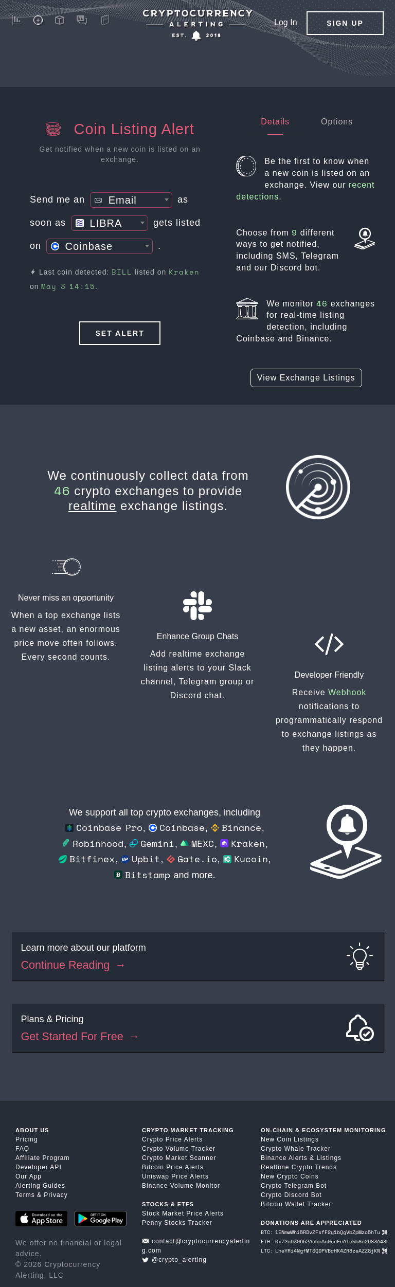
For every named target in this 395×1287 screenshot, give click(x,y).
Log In (285, 22)
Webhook (347, 692)
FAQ (22, 1148)
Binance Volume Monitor (181, 1185)
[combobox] (131, 200)
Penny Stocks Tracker (177, 1222)
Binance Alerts (284, 1158)
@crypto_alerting (174, 1259)
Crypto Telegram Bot (294, 1185)
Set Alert (120, 333)
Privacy (55, 1195)
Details (275, 121)
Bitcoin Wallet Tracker (296, 1204)
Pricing (26, 1139)
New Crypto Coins (290, 1176)
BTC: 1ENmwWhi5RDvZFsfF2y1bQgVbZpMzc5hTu (324, 1232)
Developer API (38, 1167)
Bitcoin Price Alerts (173, 1167)
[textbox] (131, 200)
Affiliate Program (42, 1158)
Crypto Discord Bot (291, 1195)
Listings (329, 1158)
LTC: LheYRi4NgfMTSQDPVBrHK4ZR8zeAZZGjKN (324, 1251)
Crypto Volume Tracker (179, 1148)
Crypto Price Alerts (172, 1139)
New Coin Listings (290, 1139)
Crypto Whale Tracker (296, 1148)
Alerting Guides (40, 1185)
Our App (28, 1176)
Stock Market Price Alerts (183, 1213)
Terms (25, 1195)
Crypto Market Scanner (179, 1158)
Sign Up (345, 23)
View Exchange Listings (306, 377)
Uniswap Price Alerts (175, 1176)
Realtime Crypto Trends (299, 1167)
